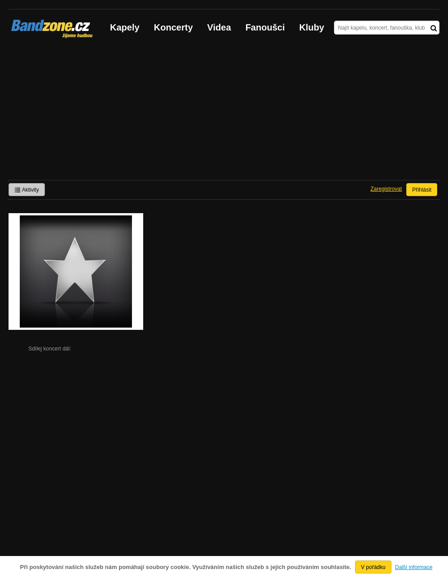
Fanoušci (265, 27)
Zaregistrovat (386, 189)
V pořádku (373, 567)
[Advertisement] (224, 112)
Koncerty (173, 27)
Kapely (125, 27)
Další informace (413, 567)
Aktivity (26, 190)
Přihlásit (421, 190)
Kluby (312, 27)
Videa (219, 27)
